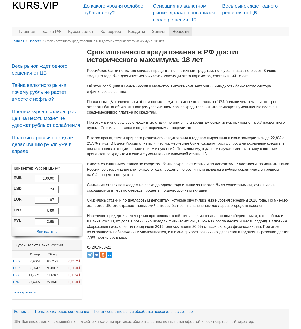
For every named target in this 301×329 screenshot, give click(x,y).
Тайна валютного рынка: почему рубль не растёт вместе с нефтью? (40, 92)
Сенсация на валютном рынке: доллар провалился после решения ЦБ (184, 12)
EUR (16, 268)
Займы (158, 31)
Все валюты (46, 232)
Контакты (22, 311)
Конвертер (110, 31)
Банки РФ (51, 31)
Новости (180, 31)
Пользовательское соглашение (62, 311)
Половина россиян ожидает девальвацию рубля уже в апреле (43, 144)
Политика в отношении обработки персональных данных (143, 311)
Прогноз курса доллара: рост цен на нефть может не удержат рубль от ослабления (46, 118)
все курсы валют (26, 292)
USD (16, 261)
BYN (16, 282)
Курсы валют (80, 31)
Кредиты (136, 31)
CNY (16, 275)
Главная (27, 31)
